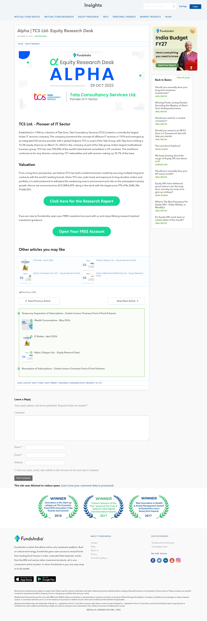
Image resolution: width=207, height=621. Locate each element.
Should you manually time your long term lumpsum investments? (171, 90)
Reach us (95, 550)
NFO (105, 17)
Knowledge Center (159, 547)
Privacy (94, 554)
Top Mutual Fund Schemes (163, 543)
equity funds (38, 383)
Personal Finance (124, 17)
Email (18, 454)
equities (27, 383)
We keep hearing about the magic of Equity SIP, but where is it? (171, 159)
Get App (183, 6)
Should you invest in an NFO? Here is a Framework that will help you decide (170, 134)
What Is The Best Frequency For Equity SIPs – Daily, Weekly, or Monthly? (171, 205)
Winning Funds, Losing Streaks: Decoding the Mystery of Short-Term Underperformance (171, 106)
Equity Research (88, 17)
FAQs (93, 547)
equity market (51, 383)
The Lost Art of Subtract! (167, 146)
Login (195, 7)
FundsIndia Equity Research (81, 383)
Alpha (20, 44)
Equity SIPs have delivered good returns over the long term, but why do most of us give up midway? (169, 188)
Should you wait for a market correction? (170, 119)
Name (18, 447)
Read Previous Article (39, 301)
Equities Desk (41, 36)
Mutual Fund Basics (27, 17)
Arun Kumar (161, 149)
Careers (94, 543)
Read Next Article (126, 301)
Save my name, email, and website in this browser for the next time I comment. (58, 470)
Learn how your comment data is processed (87, 485)
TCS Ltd (98, 383)
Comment (19, 412)
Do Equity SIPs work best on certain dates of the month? (170, 218)
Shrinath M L (161, 165)
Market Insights (150, 17)
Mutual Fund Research (59, 17)
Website (18, 462)
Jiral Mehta (161, 96)
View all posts (183, 78)
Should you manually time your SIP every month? (171, 172)
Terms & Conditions (99, 558)
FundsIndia (63, 383)
